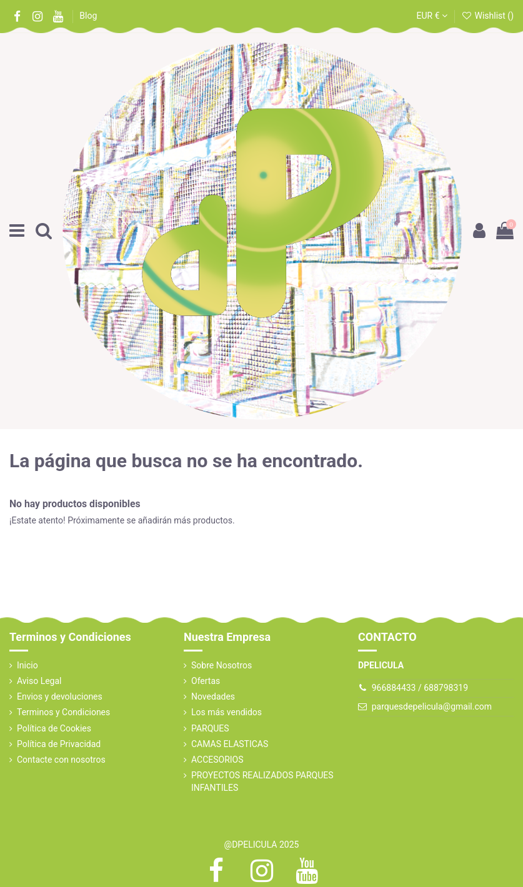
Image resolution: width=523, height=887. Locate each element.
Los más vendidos (226, 712)
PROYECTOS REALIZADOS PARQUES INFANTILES (262, 781)
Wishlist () (487, 16)
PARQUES (210, 728)
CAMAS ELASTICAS (229, 744)
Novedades (213, 696)
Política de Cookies (54, 728)
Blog (88, 16)
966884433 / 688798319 (420, 688)
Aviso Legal (39, 681)
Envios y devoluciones (59, 696)
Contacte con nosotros (61, 760)
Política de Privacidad (59, 744)
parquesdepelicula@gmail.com (432, 706)
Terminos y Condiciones (63, 712)
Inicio (27, 665)
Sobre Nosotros (221, 665)
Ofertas (205, 681)
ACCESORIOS (217, 760)
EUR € (432, 16)
